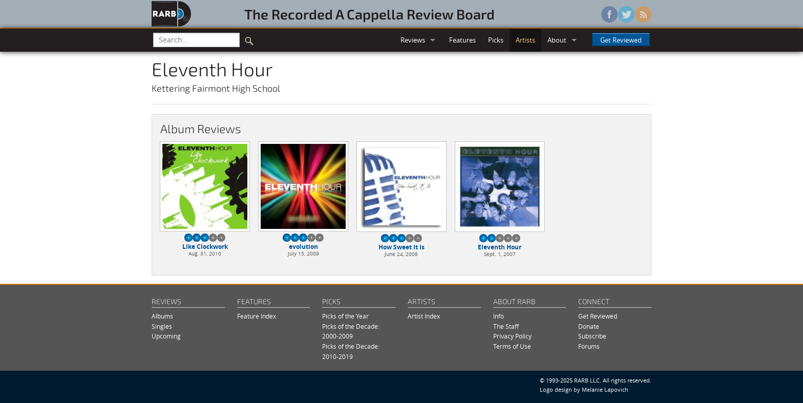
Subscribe (592, 336)
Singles (162, 326)
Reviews (412, 40)
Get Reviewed (621, 40)
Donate (588, 326)
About (556, 40)
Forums (589, 346)
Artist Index (424, 316)
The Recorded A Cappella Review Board (369, 14)
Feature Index (256, 316)
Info (498, 316)
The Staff (506, 326)
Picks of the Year (345, 316)
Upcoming (166, 336)
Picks (495, 40)
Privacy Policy (512, 336)
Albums (162, 316)
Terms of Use (512, 346)
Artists (525, 40)
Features (462, 40)
